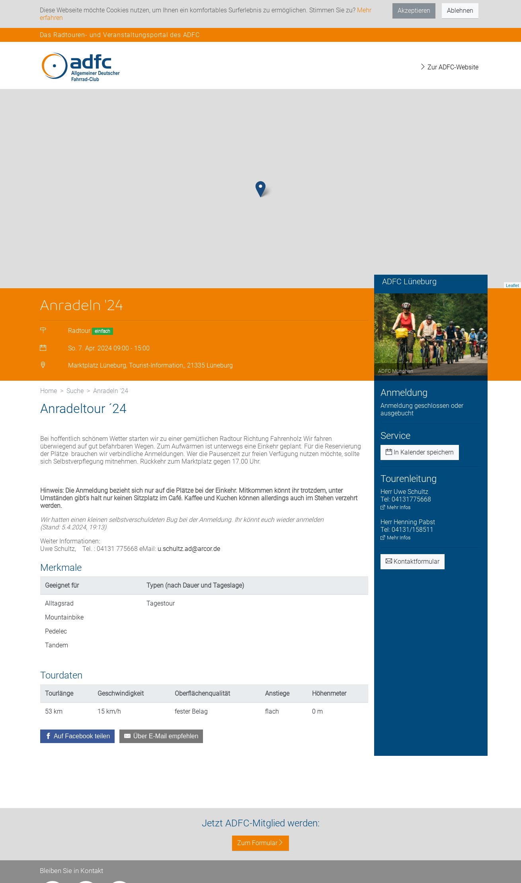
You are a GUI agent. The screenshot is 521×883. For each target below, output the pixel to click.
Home (48, 391)
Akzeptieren (414, 10)
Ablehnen (460, 10)
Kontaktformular (412, 561)
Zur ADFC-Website (449, 67)
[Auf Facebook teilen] (77, 736)
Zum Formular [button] (260, 843)
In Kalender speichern (420, 452)
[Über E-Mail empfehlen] (161, 736)
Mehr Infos (396, 507)
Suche (75, 391)
